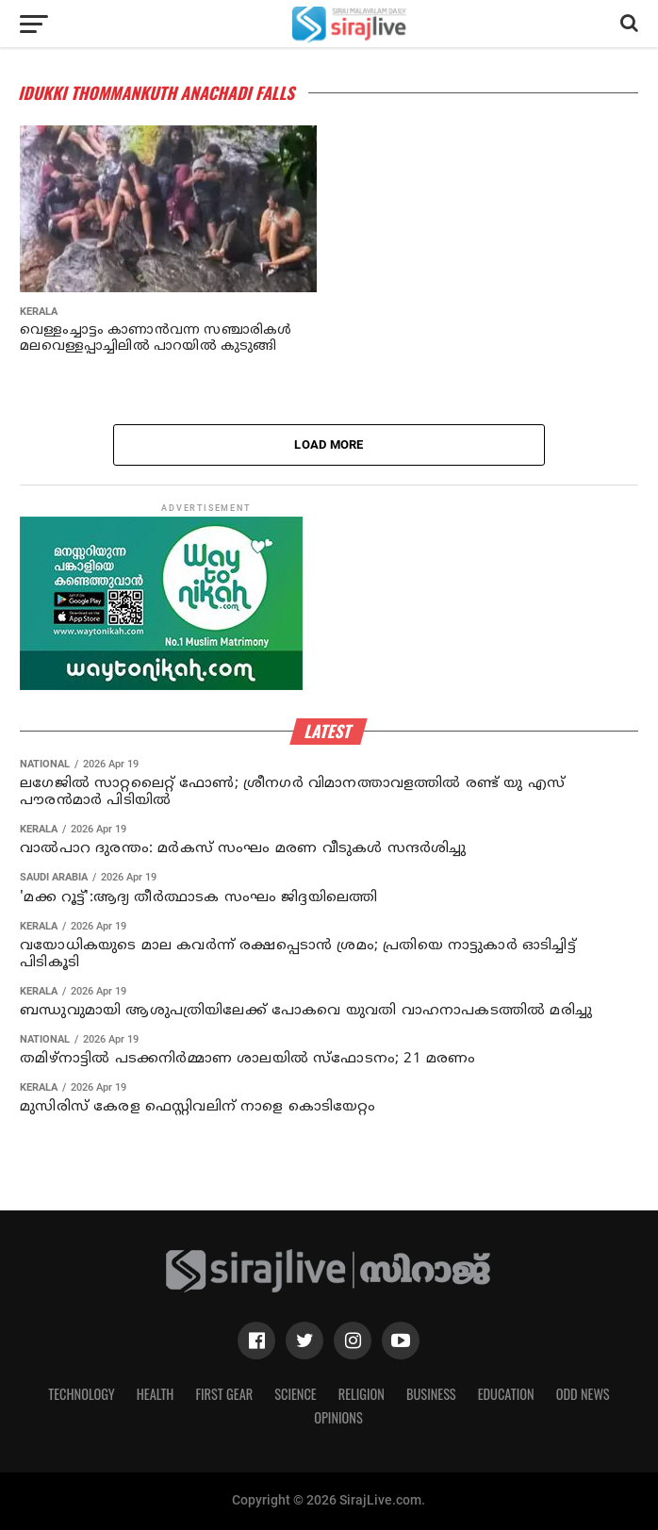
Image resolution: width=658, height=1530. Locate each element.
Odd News (583, 1394)
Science (295, 1394)
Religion (361, 1394)
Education (506, 1394)
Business (431, 1394)
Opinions (338, 1417)
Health (155, 1394)
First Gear (224, 1394)
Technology (81, 1394)
